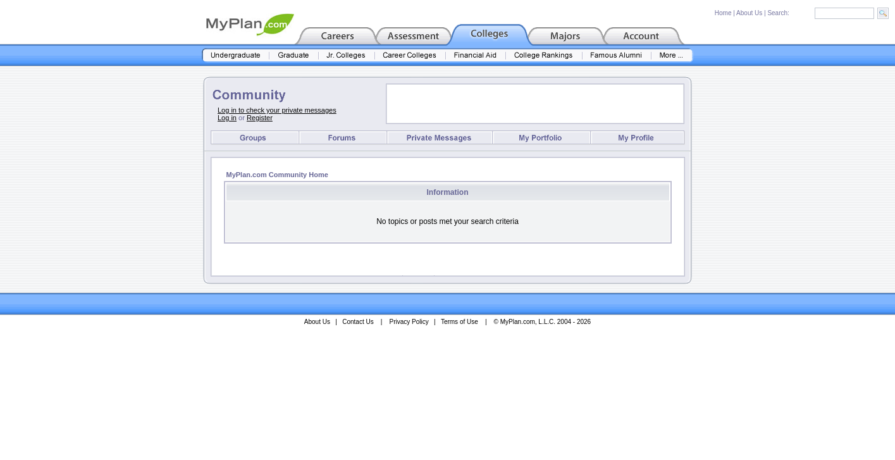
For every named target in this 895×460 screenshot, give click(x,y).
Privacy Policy (409, 321)
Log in (227, 117)
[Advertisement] (535, 104)
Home (723, 12)
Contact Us (357, 321)
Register (260, 117)
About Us (749, 12)
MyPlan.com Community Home (277, 174)
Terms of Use (459, 321)
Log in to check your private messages (277, 110)
